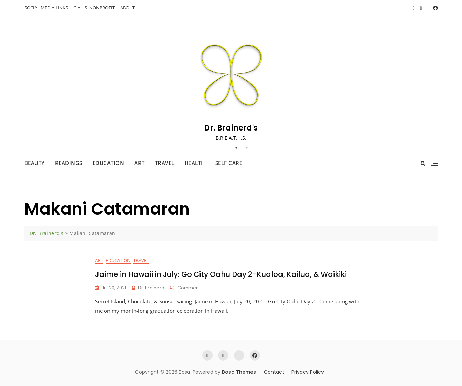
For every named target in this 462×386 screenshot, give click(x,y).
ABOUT (127, 7)
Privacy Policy (307, 371)
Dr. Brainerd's (231, 128)
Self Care (229, 162)
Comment (188, 288)
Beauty (34, 162)
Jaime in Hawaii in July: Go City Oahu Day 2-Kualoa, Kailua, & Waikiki (221, 274)
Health (195, 162)
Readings (68, 162)
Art (139, 162)
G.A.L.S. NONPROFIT (94, 7)
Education (108, 162)
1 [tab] (236, 147)
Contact (274, 371)
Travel (164, 162)
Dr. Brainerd (151, 287)
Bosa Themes (239, 371)
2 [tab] (246, 147)
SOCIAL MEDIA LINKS (46, 7)
